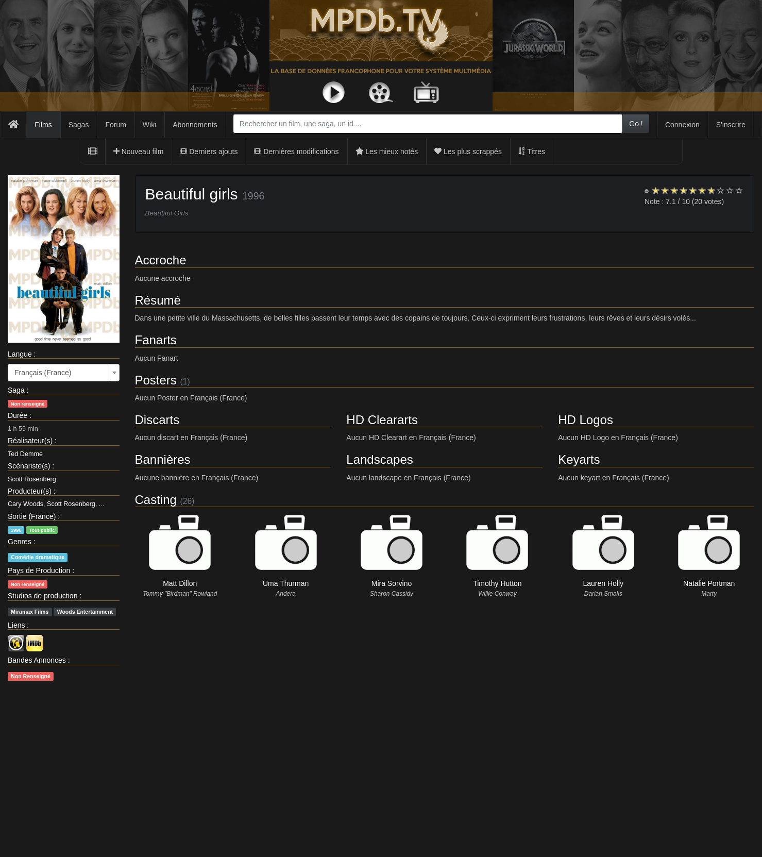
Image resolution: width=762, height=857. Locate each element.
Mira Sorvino (391, 583)
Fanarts (156, 340)
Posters (156, 380)
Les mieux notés (386, 151)
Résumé (158, 300)
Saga (16, 390)
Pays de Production (39, 570)
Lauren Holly (603, 583)
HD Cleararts (382, 420)
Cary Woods (25, 504)
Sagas (79, 125)
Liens (16, 625)
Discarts (157, 420)
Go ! (635, 124)
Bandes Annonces (37, 660)
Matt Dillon (180, 583)
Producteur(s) (30, 491)
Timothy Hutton (497, 583)
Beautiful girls (191, 194)
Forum (115, 125)
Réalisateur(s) (30, 440)
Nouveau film (138, 151)
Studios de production (42, 596)
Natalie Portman (709, 583)
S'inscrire (731, 125)
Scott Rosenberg (32, 479)
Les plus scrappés (468, 151)
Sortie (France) (32, 516)
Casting (156, 500)
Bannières (163, 459)
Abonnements (195, 125)
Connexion (682, 125)
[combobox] (428, 123)
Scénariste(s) (29, 466)
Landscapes (379, 459)
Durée (17, 415)
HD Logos (585, 420)
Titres (531, 151)
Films (43, 125)
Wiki (149, 125)
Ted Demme (25, 454)
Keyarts (579, 459)
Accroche (161, 260)
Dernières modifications (296, 151)
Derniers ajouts (209, 151)
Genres (19, 541)
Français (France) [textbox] (42, 372)
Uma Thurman (286, 583)
